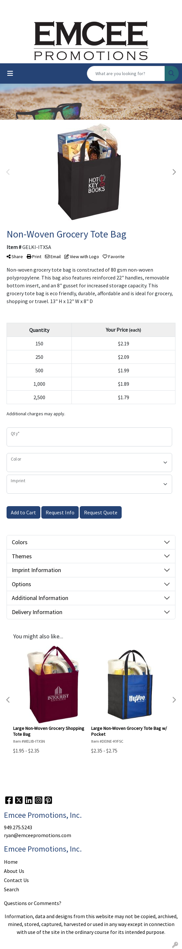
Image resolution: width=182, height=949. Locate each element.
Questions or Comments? (32, 903)
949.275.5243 (18, 827)
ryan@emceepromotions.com (37, 835)
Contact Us (16, 880)
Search (11, 889)
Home (11, 861)
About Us (14, 871)
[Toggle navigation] (10, 73)
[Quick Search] (126, 73)
